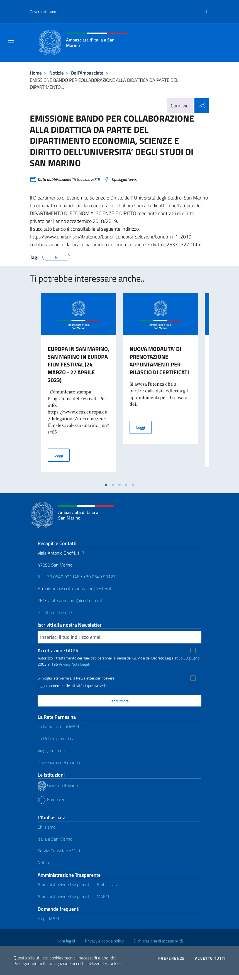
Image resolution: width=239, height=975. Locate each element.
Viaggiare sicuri (51, 750)
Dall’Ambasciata (87, 72)
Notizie (56, 72)
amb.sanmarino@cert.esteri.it (75, 600)
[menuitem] (207, 9)
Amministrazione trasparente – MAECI (73, 896)
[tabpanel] (78, 386)
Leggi (62, 455)
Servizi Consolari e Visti (59, 850)
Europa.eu (51, 799)
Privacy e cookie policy (104, 941)
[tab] (106, 485)
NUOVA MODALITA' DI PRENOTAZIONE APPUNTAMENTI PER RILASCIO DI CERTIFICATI (159, 360)
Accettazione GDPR (58, 650)
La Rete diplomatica (56, 738)
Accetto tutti (210, 958)
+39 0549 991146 (62, 576)
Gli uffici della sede (55, 612)
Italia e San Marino (55, 839)
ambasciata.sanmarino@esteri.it (81, 588)
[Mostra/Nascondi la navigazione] (11, 42)
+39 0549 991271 (100, 576)
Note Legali (81, 664)
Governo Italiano (43, 11)
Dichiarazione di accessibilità (158, 941)
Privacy (65, 664)
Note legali (66, 941)
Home (36, 72)
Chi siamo (46, 827)
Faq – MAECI (50, 918)
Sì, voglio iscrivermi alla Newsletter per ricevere (76, 678)
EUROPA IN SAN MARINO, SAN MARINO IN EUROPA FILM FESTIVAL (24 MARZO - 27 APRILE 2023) (78, 364)
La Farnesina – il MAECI (60, 726)
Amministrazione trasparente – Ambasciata (78, 884)
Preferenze (171, 958)
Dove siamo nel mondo (59, 762)
